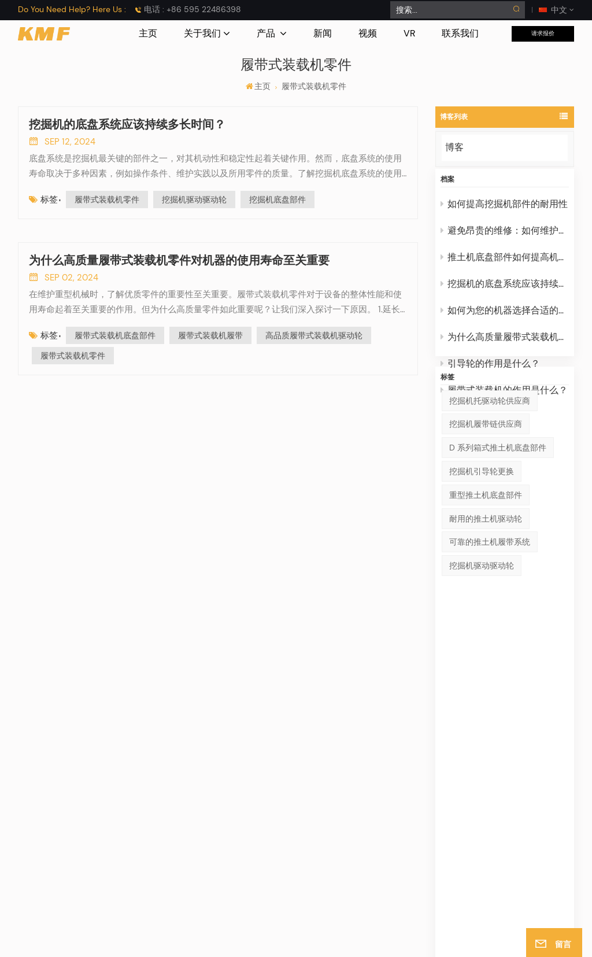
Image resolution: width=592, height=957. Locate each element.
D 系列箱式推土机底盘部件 (497, 509)
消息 (270, 826)
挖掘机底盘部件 (277, 199)
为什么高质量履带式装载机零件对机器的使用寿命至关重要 (505, 345)
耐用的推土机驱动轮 (485, 579)
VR (409, 33)
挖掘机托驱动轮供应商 (489, 461)
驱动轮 (397, 843)
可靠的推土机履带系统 (489, 603)
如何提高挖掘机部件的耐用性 (504, 212)
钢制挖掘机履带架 (540, 791)
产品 (267, 33)
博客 (454, 147)
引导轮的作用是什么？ (490, 372)
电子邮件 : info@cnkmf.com (88, 843)
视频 (367, 33)
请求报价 (542, 33)
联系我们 (460, 33)
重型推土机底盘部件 (485, 555)
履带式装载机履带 (210, 335)
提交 (549, 703)
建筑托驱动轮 (532, 843)
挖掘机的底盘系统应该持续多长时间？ (505, 292)
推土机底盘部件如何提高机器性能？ (505, 266)
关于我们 (202, 33)
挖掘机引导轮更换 (481, 532)
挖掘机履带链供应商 (485, 485)
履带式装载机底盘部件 (115, 335)
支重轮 (397, 861)
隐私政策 (436, 939)
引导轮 (397, 826)
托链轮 (397, 809)
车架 (393, 791)
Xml (406, 939)
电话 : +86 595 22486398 (192, 9)
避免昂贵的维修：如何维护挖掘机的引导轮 (505, 239)
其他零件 (401, 896)
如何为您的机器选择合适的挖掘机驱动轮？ (505, 319)
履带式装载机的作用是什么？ (504, 399)
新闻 (322, 33)
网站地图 (355, 939)
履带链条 (401, 878)
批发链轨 (524, 809)
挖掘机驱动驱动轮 (481, 627)
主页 (148, 33)
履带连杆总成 (532, 826)
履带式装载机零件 (107, 199)
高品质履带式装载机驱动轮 (313, 335)
